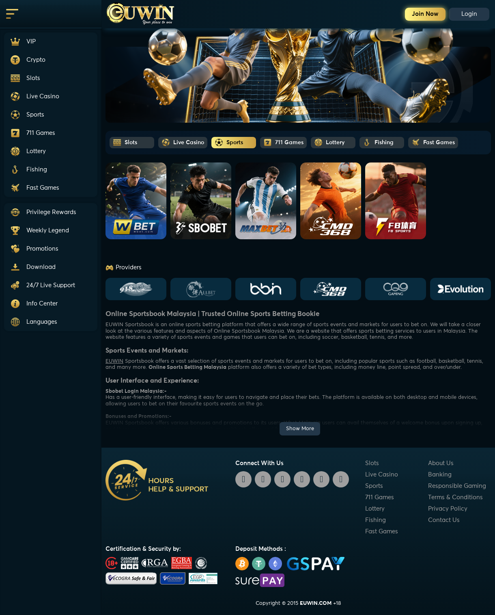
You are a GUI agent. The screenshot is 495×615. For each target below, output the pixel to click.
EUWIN (114, 361)
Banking (440, 475)
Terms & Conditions (455, 497)
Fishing (375, 520)
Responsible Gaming (457, 486)
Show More (300, 428)
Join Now (425, 14)
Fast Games (381, 531)
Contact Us (444, 520)
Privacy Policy (447, 509)
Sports (374, 486)
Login (469, 14)
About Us (441, 463)
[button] (50, 285)
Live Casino (381, 475)
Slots (372, 463)
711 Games (379, 497)
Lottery (375, 509)
